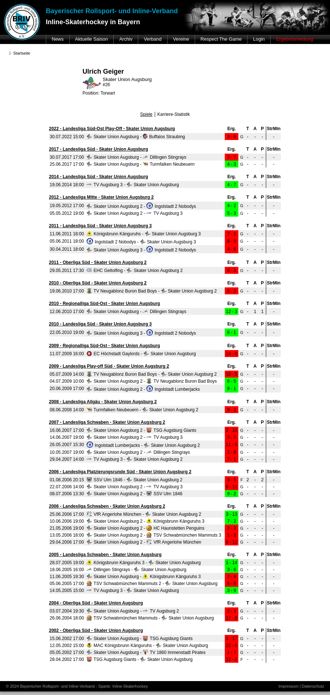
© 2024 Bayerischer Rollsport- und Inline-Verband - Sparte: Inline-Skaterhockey (77, 686)
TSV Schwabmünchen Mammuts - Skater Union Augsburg (150, 618)
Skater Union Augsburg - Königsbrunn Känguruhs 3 (144, 576)
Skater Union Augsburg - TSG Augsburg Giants (139, 638)
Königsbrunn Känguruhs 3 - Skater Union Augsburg (144, 562)
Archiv (125, 39)
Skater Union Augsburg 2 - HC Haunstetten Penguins (146, 528)
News (58, 39)
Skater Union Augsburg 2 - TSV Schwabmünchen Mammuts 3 (154, 535)
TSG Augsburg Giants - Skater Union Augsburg (139, 659)
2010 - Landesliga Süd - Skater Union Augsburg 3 (100, 324)
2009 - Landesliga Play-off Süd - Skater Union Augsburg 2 (109, 366)
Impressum (288, 686)
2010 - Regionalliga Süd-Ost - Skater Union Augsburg (104, 303)
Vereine (181, 39)
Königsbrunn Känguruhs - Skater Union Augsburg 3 (144, 233)
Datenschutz (313, 686)
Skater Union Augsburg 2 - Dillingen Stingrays (138, 452)
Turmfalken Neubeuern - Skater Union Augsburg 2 (142, 409)
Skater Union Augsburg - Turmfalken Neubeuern (141, 164)
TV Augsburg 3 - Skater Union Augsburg (133, 184)
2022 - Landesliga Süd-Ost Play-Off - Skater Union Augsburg (112, 128)
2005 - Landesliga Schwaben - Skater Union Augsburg (105, 554)
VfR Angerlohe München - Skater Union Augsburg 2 (144, 514)
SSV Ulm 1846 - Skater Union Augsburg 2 (134, 479)
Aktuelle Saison (91, 39)
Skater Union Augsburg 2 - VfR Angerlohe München (144, 542)
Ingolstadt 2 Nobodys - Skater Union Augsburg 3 (141, 241)
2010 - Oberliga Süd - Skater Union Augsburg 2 (98, 283)
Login (259, 39)
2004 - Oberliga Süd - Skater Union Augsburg (96, 603)
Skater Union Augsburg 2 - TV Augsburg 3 (135, 213)
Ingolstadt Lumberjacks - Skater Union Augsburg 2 (143, 445)
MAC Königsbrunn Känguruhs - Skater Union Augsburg (147, 645)
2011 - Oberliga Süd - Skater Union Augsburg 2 (98, 262)
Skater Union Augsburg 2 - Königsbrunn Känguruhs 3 (146, 521)
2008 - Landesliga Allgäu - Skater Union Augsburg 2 (103, 401)
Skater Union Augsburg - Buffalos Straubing (136, 136)
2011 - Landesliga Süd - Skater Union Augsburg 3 (100, 225)
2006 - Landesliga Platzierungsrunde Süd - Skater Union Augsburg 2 (120, 471)
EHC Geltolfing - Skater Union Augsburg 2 (135, 270)
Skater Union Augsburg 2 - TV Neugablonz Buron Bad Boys (152, 381)
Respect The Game (221, 39)
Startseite (21, 53)
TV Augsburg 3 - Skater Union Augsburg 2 (135, 459)
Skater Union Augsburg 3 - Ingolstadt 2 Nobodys (141, 250)
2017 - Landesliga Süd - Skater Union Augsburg (98, 149)
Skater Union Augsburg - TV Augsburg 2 (133, 611)
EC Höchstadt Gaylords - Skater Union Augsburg (141, 353)
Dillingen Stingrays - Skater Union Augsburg (136, 569)
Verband (152, 39)
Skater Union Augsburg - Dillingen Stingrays (136, 157)
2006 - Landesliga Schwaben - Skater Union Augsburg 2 (107, 506)
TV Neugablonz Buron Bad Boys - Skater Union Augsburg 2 (152, 291)
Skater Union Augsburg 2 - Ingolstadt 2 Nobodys (141, 206)
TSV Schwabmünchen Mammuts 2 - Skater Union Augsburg (152, 583)
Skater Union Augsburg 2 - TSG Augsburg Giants (141, 430)
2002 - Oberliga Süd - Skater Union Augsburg (96, 630)
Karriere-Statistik (173, 114)
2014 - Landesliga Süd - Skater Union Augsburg (98, 176)
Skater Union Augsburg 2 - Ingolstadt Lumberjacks (143, 389)
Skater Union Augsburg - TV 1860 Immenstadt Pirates (146, 652)
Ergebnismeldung (294, 39)
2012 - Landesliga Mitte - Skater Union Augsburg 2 (101, 197)
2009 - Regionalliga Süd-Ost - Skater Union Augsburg (104, 345)
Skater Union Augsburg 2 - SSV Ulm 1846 (134, 493)
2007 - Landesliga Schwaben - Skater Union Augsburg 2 (107, 422)
